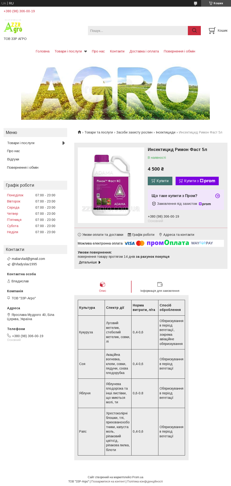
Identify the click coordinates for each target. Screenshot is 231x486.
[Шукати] (194, 30)
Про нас (98, 51)
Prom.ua (137, 477)
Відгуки (13, 159)
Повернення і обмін (179, 51)
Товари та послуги (98, 132)
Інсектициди (165, 132)
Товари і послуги (68, 51)
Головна (43, 51)
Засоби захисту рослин (134, 132)
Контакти (117, 51)
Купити (163, 181)
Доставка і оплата (144, 51)
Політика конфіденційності (145, 481)
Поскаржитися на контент (108, 481)
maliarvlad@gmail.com (28, 259)
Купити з (199, 181)
